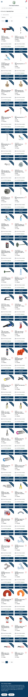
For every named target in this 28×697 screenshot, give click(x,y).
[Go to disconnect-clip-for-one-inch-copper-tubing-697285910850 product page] (20, 629)
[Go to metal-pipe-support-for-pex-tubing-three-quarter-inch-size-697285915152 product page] (20, 522)
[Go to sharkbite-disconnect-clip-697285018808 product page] (7, 576)
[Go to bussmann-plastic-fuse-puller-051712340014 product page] (20, 281)
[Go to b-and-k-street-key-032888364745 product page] (20, 200)
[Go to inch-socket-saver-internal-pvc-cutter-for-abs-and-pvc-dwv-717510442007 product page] (20, 254)
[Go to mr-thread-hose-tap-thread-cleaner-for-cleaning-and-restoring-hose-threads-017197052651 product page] (7, 200)
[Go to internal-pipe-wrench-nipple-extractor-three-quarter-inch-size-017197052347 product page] (7, 254)
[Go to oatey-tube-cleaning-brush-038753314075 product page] (20, 334)
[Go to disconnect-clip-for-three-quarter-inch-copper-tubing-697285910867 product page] (7, 629)
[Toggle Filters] (26, 17)
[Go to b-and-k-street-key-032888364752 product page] (7, 147)
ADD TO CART (7, 75)
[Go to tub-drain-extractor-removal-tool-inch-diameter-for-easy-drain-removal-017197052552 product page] (20, 174)
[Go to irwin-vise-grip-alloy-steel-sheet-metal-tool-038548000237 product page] (7, 174)
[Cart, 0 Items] (25, 1)
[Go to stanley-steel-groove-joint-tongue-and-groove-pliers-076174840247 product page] (7, 415)
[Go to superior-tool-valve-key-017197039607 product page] (20, 388)
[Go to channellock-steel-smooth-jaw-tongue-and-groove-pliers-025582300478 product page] (7, 227)
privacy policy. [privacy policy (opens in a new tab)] (20, 688)
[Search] (26, 8)
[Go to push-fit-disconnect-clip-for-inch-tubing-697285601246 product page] (7, 602)
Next (12, 20)
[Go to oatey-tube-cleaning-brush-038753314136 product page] (7, 522)
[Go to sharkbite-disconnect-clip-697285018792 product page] (20, 549)
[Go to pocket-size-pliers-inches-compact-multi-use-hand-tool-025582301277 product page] (20, 227)
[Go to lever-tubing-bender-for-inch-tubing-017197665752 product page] (7, 308)
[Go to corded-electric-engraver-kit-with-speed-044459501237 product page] (7, 334)
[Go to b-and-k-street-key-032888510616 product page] (20, 67)
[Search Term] (14, 8)
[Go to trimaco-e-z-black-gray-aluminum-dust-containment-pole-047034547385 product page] (20, 40)
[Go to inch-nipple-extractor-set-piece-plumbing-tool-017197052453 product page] (20, 308)
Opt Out (11, 694)
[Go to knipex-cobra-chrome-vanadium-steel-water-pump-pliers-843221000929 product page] (7, 651)
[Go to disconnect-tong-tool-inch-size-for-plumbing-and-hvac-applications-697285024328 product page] (20, 442)
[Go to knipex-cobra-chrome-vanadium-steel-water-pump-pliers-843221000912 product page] (20, 651)
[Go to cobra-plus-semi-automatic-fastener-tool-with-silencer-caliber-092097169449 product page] (7, 40)
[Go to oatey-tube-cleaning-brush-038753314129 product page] (7, 549)
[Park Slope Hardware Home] (14, 2)
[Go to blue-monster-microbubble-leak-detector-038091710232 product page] (7, 361)
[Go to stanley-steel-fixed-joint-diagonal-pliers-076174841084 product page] (20, 468)
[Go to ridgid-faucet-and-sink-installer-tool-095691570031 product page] (7, 120)
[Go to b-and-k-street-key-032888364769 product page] (20, 120)
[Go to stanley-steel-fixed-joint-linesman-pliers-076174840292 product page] (20, 415)
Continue (4, 694)
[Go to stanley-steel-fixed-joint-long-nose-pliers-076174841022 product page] (7, 442)
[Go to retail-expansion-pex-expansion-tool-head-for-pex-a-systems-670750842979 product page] (20, 93)
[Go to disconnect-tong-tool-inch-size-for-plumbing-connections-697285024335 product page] (7, 468)
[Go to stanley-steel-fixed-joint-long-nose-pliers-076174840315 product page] (20, 495)
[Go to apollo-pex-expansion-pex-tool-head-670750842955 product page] (7, 93)
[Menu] (1, 1)
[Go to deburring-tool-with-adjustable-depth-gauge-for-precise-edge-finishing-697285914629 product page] (20, 361)
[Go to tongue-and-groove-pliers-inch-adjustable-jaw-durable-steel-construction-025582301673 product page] (20, 147)
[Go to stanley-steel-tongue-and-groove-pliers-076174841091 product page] (7, 495)
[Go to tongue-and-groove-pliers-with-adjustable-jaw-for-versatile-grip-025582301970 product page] (7, 67)
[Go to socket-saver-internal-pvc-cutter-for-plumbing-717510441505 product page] (7, 281)
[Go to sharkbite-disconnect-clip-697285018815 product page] (20, 576)
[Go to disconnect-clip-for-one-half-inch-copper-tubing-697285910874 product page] (20, 602)
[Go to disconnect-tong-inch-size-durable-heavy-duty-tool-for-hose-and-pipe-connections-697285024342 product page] (7, 388)
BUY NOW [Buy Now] (7, 51)
